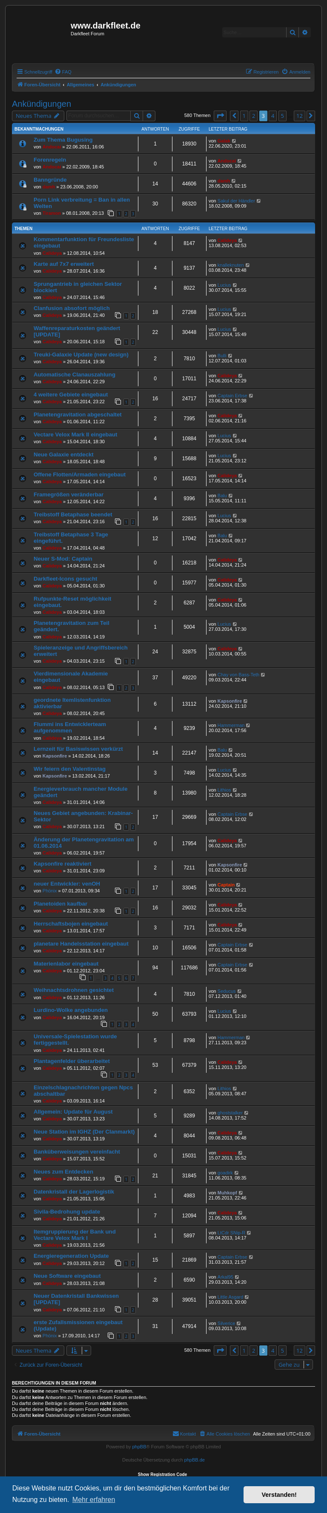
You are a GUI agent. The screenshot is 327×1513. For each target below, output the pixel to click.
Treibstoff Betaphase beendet (73, 514)
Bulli (222, 355)
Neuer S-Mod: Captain (63, 559)
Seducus (227, 991)
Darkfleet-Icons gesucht (66, 579)
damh (49, 186)
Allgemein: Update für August (73, 1111)
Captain (226, 884)
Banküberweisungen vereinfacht (77, 1151)
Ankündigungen (41, 103)
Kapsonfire (230, 701)
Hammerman (231, 725)
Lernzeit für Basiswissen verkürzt (78, 749)
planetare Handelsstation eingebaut (81, 943)
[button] (220, 116)
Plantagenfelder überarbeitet (72, 1061)
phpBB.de (194, 1459)
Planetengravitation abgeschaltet (78, 414)
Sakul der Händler (236, 200)
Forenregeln (50, 160)
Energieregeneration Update (71, 1256)
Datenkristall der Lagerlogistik (74, 1191)
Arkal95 (225, 1276)
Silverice (226, 1323)
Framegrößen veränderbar (68, 494)
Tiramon (52, 213)
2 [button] (253, 116)
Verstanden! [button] (279, 1494)
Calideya (52, 253)
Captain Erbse (232, 395)
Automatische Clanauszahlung (74, 374)
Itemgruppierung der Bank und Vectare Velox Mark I (75, 1234)
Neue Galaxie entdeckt (64, 454)
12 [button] (299, 116)
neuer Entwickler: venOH (67, 883)
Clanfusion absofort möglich (72, 308)
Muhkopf (227, 1192)
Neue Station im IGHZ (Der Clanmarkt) (84, 1131)
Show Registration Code (162, 1474)
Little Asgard (231, 1296)
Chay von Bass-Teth (238, 674)
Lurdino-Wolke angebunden (71, 1010)
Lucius (224, 285)
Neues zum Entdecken (63, 1171)
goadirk (225, 1172)
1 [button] (244, 116)
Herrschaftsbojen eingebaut (71, 923)
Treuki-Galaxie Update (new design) (81, 354)
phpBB (139, 1446)
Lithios (224, 789)
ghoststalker (230, 1112)
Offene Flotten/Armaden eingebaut (80, 474)
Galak (224, 140)
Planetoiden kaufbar (60, 903)
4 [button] (272, 116)
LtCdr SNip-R (231, 1232)
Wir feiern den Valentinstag (70, 769)
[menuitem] (63, 72)
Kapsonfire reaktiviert (63, 864)
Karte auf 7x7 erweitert (64, 264)
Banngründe (50, 180)
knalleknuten (231, 265)
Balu (222, 495)
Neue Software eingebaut (67, 1276)
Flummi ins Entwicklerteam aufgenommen (70, 727)
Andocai (52, 146)
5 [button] (282, 116)
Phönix (50, 890)
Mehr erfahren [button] (93, 1499)
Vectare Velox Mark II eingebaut (75, 434)
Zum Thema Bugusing (63, 140)
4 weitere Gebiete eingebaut (71, 394)
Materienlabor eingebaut (66, 963)
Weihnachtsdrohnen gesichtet (74, 990)
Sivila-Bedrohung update (67, 1211)
